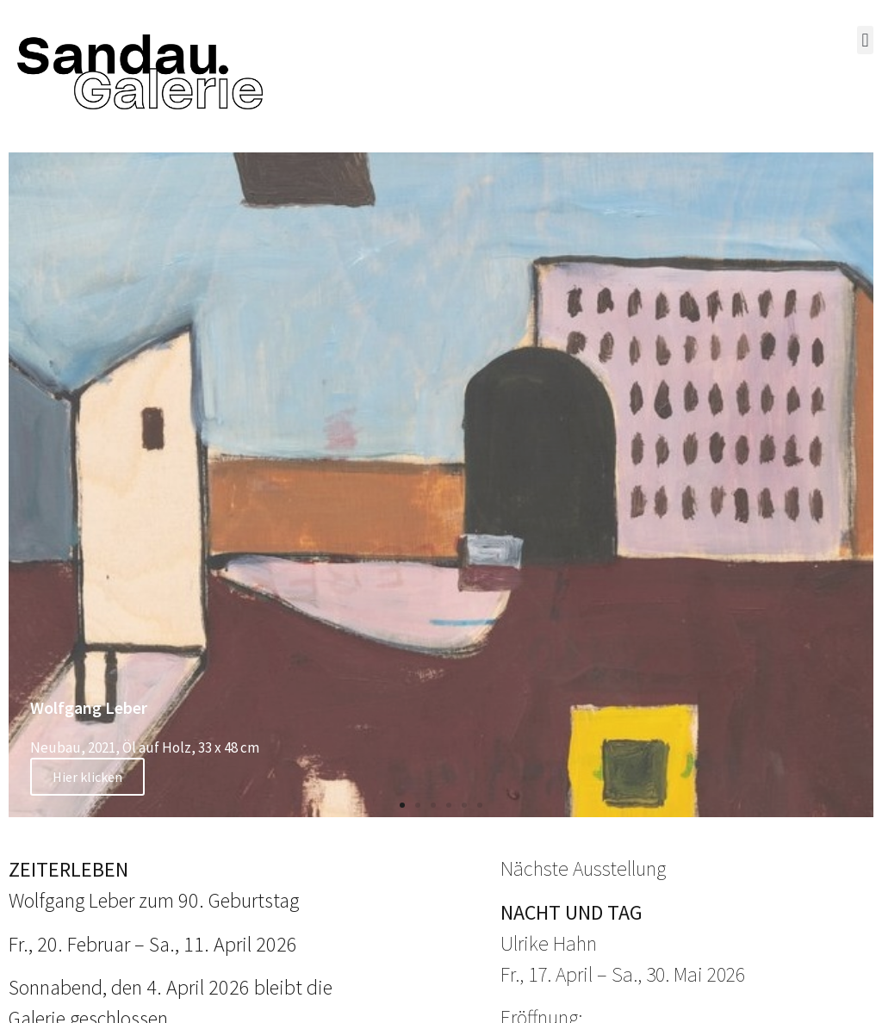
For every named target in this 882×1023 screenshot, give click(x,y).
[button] (865, 40)
